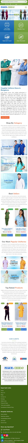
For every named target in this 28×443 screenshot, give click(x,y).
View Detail (4, 235)
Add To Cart (10, 235)
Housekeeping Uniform (6, 418)
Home (2, 390)
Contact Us (3, 397)
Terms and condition (5, 405)
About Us (3, 392)
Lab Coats (3, 420)
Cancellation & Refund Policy (7, 407)
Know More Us (5, 118)
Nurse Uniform (4, 414)
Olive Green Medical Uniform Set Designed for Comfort (7, 229)
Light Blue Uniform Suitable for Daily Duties (21, 229)
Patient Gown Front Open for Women (21, 323)
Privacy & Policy (4, 403)
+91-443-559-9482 (16, 432)
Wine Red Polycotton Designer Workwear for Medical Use (7, 323)
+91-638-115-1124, (7, 432)
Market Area (3, 401)
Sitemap (3, 399)
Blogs (2, 394)
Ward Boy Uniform (5, 416)
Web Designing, (17, 440)
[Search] (25, 1)
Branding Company (10, 442)
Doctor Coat (3, 422)
